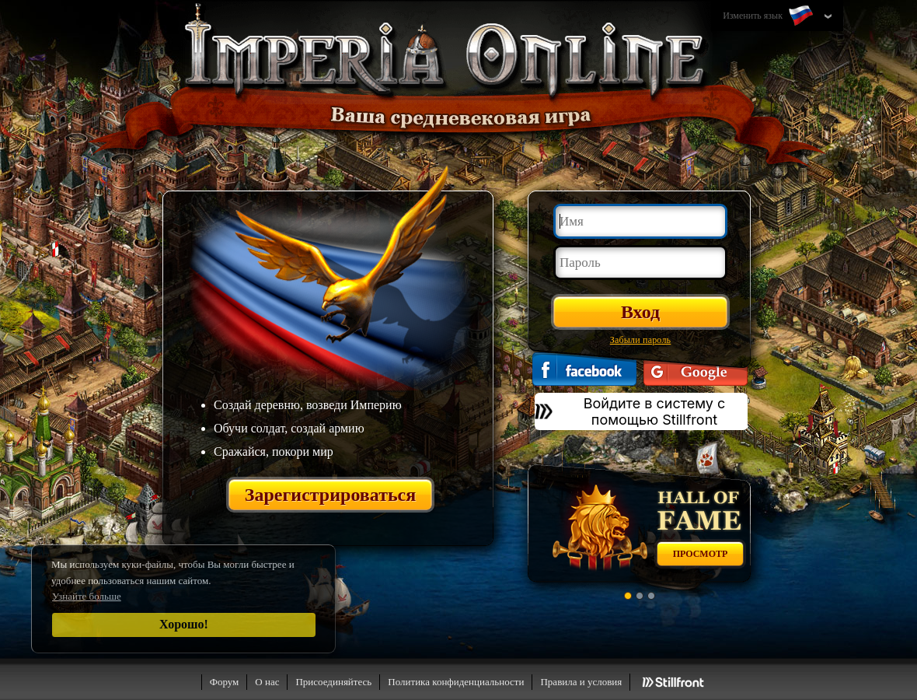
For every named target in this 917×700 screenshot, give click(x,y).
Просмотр (700, 553)
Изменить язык (769, 16)
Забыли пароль (640, 339)
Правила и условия (581, 682)
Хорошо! (183, 624)
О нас (267, 682)
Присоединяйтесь (333, 682)
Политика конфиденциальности (456, 682)
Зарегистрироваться (331, 495)
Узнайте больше (86, 596)
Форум (224, 682)
